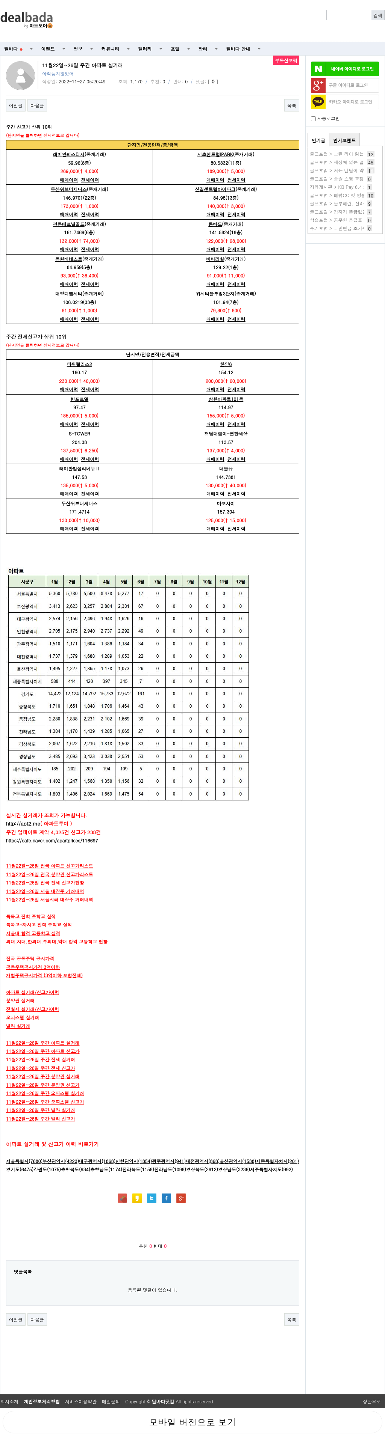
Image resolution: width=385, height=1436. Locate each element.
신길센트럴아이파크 (215, 189)
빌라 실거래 (18, 1026)
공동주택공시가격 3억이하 (33, 967)
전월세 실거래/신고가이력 (32, 1009)
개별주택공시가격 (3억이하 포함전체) (44, 975)
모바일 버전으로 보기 (192, 1422)
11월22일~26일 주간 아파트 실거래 (43, 1043)
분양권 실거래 (20, 1000)
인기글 (318, 140)
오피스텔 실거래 (22, 1017)
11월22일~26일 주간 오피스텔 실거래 (45, 1093)
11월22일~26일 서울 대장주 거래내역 (45, 891)
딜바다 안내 (238, 48)
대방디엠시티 (68, 293)
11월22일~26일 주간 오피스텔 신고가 (45, 1101)
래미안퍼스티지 (69, 154)
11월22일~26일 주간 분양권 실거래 (43, 1076)
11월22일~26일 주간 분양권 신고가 (43, 1085)
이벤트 (48, 48)
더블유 (226, 468)
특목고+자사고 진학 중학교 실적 (39, 924)
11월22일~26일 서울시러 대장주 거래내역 (49, 899)
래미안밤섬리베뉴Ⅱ (79, 468)
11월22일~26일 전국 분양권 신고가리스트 (49, 874)
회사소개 (9, 1401)
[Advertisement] (223, 21)
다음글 (37, 105)
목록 (291, 105)
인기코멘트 (344, 140)
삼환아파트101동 (225, 399)
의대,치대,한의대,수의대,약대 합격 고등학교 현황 (57, 941)
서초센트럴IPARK (215, 154)
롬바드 (215, 224)
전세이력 (90, 179)
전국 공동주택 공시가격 (30, 958)
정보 (78, 48)
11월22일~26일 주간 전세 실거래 (40, 1059)
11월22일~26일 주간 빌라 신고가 (40, 1118)
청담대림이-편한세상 (225, 433)
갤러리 (145, 48)
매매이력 (69, 179)
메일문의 (111, 1401)
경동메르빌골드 (69, 224)
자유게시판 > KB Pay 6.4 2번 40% (346, 187)
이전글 (16, 105)
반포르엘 (79, 399)
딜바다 (13, 48)
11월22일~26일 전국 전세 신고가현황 (45, 882)
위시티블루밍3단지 (215, 293)
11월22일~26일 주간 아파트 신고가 (43, 1051)
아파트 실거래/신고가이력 (32, 992)
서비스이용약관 (81, 1401)
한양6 (226, 364)
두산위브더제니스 (69, 189)
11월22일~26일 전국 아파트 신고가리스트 (49, 865)
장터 (203, 48)
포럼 (175, 48)
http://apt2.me (23, 823)
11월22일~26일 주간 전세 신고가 (40, 1068)
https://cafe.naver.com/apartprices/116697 (52, 840)
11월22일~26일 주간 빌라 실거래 (40, 1110)
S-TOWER (79, 433)
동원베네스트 (68, 259)
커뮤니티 (111, 48)
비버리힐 (215, 259)
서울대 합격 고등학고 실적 (33, 933)
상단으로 (372, 1401)
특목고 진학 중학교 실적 (31, 916)
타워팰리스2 (79, 364)
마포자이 (226, 503)
